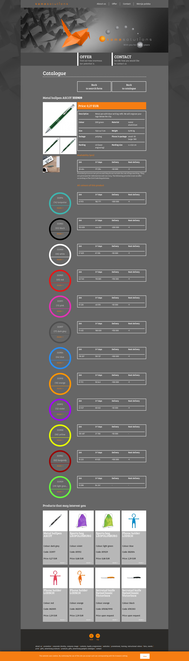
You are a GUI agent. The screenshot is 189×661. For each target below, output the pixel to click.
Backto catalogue (129, 86)
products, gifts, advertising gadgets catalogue (78, 649)
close (145, 656)
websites (106, 646)
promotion (47, 646)
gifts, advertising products (50, 649)
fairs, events (148, 646)
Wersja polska (143, 4)
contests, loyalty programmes (90, 646)
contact (98, 649)
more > (60, 208)
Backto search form (94, 86)
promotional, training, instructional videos (126, 646)
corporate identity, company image (65, 646)
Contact (127, 4)
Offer (114, 4)
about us (38, 646)
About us (101, 4)
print (37, 649)
